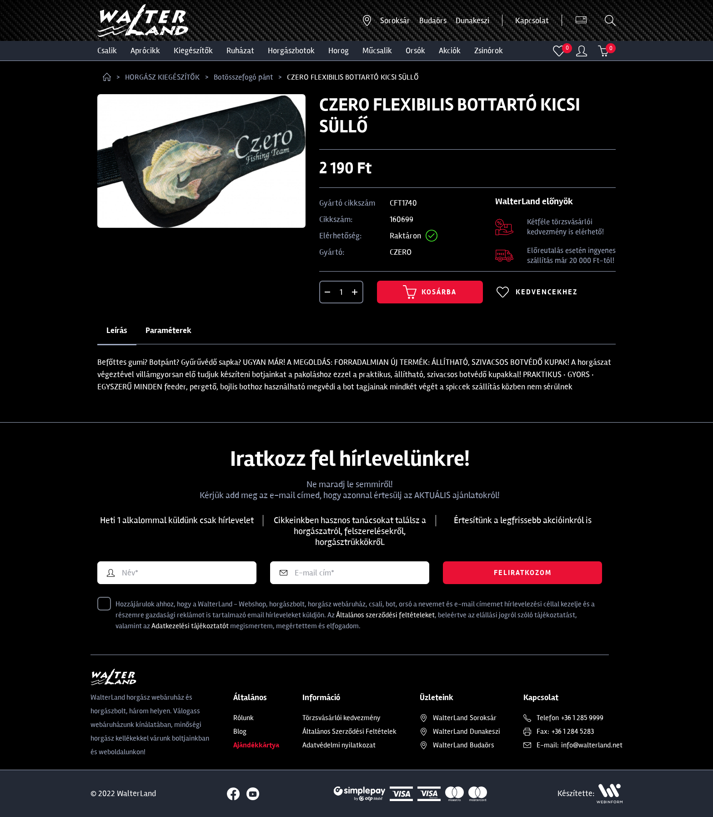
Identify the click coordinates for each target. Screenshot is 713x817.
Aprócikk (145, 50)
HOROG (338, 50)
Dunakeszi (472, 20)
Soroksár (395, 20)
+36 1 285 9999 (582, 717)
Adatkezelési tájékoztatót (190, 625)
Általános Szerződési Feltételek (349, 731)
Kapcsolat (532, 20)
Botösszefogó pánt (243, 77)
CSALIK (107, 50)
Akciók (450, 50)
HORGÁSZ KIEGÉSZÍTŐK (162, 77)
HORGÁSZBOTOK (291, 50)
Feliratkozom (523, 572)
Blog (239, 731)
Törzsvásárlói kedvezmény (341, 717)
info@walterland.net (592, 745)
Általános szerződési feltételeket (385, 615)
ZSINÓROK (488, 50)
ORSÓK (415, 50)
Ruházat (240, 50)
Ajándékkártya (256, 745)
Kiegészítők (193, 50)
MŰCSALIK (377, 50)
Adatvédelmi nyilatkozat (339, 745)
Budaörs (433, 20)
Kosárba (430, 292)
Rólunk (243, 717)
